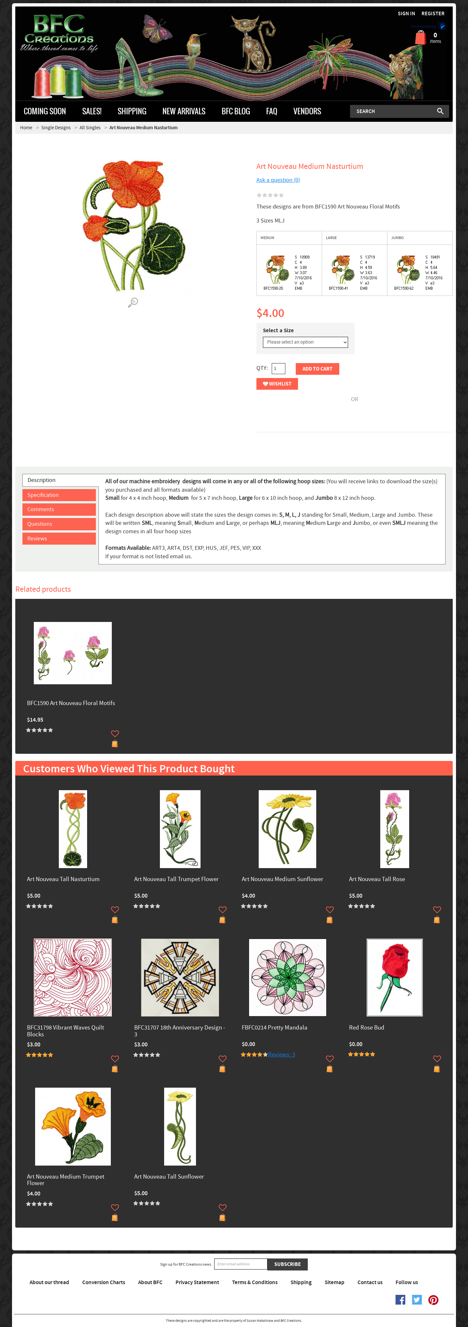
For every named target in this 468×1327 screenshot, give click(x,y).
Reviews (37, 538)
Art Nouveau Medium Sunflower (282, 879)
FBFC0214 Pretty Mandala (274, 1028)
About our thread (49, 1282)
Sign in (406, 13)
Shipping (301, 1282)
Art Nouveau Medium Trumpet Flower (65, 1180)
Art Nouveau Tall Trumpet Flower (176, 879)
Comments (40, 509)
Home (26, 128)
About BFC (150, 1282)
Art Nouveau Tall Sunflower (169, 1177)
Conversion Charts (103, 1282)
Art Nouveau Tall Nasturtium (63, 879)
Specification (43, 495)
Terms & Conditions (255, 1282)
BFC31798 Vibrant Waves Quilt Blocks (65, 1031)
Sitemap (334, 1282)
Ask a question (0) (278, 180)
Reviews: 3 (281, 1055)
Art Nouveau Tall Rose (377, 879)
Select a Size (278, 331)
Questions (39, 524)
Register (433, 13)
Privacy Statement (197, 1282)
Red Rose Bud (366, 1028)
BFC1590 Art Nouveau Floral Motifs (71, 703)
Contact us (370, 1282)
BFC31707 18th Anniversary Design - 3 (179, 1031)
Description (42, 480)
